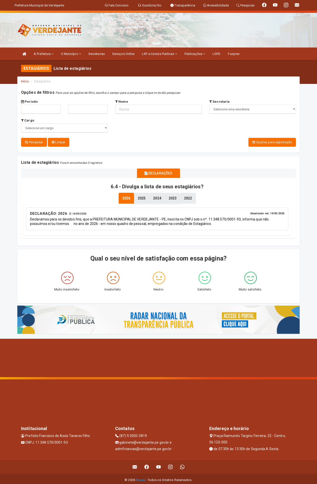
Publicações (195, 54)
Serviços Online (123, 54)
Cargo (27, 120)
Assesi (141, 478)
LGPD (216, 54)
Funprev (233, 54)
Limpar (58, 142)
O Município (71, 54)
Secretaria (219, 101)
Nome (121, 101)
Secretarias (96, 54)
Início (25, 81)
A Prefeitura (43, 54)
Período (29, 101)
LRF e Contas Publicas (159, 54)
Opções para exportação (272, 142)
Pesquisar (34, 142)
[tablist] (126, 196)
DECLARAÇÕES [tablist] (158, 172)
